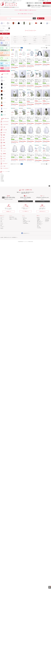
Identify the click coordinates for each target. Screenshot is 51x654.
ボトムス (2, 223)
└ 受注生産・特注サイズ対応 (26, 221)
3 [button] (48, 47)
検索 (34, 18)
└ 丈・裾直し (24, 220)
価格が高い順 (18, 47)
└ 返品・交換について (40, 223)
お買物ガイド (38, 217)
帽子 (1, 225)
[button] (49, 47)
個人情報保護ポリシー (15, 237)
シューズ (2, 227)
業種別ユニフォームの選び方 (13, 219)
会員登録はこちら (8, 211)
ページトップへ (49, 186)
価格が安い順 (15, 47)
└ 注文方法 (38, 218)
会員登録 (41, 0)
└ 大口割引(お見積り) (25, 223)
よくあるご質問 (47, 218)
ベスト (1, 220)
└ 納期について (39, 220)
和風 (1, 221)
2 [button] (47, 47)
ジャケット (2, 219)
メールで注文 (42, 201)
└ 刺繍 (23, 219)
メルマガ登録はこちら (26, 211)
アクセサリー (2, 226)
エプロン (2, 224)
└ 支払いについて (39, 222)
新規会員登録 (47, 220)
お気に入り (45, 0)
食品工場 (2, 228)
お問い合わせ (47, 219)
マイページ (49, 0)
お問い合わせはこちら (42, 211)
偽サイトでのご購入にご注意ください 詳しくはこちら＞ (25, 13)
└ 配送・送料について (40, 221)
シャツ (1, 222)
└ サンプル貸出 (25, 222)
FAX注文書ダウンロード (26, 201)
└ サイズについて (39, 224)
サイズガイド (47, 217)
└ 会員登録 (38, 219)
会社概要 (2, 237)
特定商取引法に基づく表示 (7, 237)
